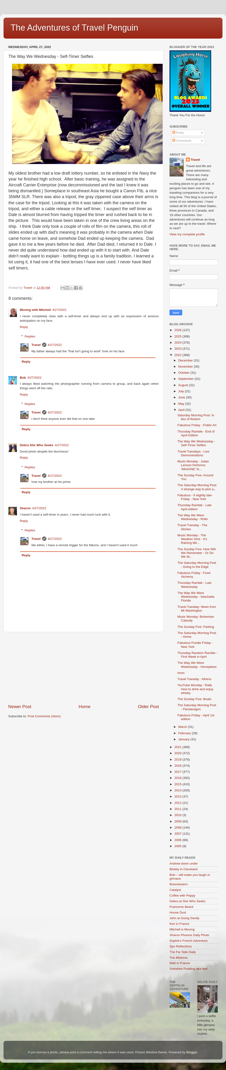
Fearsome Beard (181, 907)
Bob (23, 377)
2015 (178, 784)
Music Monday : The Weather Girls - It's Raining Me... (192, 539)
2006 (178, 840)
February (185, 733)
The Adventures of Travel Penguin (74, 27)
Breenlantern (179, 884)
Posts (178, 132)
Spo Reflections (181, 946)
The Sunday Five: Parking (196, 627)
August (183, 385)
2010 (178, 815)
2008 (178, 827)
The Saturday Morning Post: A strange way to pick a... (197, 487)
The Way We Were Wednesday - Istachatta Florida (196, 596)
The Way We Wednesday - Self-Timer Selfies (196, 443)
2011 (178, 809)
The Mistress (179, 957)
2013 (178, 796)
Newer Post (19, 706)
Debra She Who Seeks (36, 445)
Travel (36, 345)
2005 (178, 846)
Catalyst (175, 890)
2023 (178, 348)
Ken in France (179, 924)
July (181, 391)
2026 (178, 330)
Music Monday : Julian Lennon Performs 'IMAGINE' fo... (193, 465)
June (182, 397)
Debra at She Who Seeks (187, 901)
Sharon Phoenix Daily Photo (189, 935)
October (184, 372)
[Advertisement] (83, 667)
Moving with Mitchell (35, 310)
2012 (178, 803)
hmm (181, 673)
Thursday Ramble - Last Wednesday (194, 584)
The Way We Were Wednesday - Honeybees (197, 664)
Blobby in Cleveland (184, 869)
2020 (178, 753)
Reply (24, 327)
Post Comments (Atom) (44, 716)
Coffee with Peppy (182, 895)
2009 (178, 821)
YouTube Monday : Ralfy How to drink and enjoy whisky (195, 688)
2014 (178, 790)
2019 (178, 759)
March (183, 727)
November (186, 366)
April (182, 410)
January (184, 739)
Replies (30, 336)
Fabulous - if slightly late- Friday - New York (195, 497)
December (186, 360)
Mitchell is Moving (182, 929)
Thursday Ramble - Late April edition (195, 507)
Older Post (148, 706)
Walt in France (180, 963)
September (186, 379)
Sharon (25, 508)
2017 (178, 771)
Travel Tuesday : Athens (194, 679)
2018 (178, 765)
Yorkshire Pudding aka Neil (189, 968)
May (181, 403)
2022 (178, 355)
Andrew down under (184, 863)
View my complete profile (187, 234)
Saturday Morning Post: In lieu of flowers (196, 417)
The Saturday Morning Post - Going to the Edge (197, 564)
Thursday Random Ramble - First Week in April (198, 654)
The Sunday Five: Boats (194, 699)
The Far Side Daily (183, 952)
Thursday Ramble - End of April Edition (196, 433)
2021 (178, 747)
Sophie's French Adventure (189, 940)
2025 (178, 336)
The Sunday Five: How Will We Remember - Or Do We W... (197, 552)
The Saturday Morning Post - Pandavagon (197, 707)
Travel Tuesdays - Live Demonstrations (193, 453)
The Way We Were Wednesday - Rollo (193, 517)
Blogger (191, 1052)
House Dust (178, 912)
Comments (181, 140)
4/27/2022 (59, 310)
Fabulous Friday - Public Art (197, 425)
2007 (178, 833)
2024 (178, 342)
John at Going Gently (184, 918)
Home (84, 706)
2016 (178, 778)
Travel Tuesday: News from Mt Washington (197, 608)
